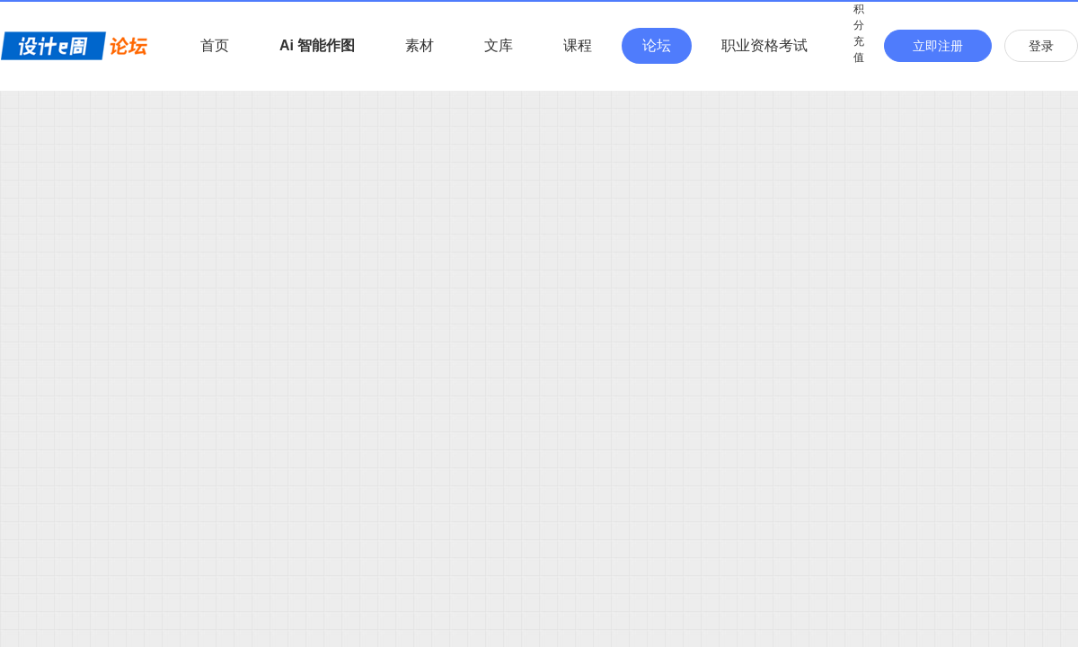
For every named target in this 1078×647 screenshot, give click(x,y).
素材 (419, 45)
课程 (577, 45)
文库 (498, 45)
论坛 (656, 45)
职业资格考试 (764, 45)
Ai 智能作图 (317, 45)
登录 (1041, 46)
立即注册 (938, 46)
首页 (214, 45)
